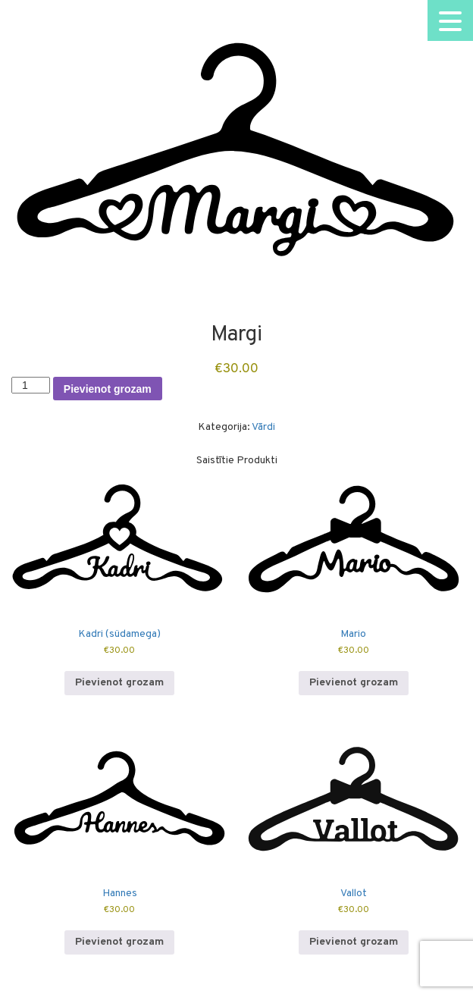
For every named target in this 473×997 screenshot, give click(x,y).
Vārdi (263, 427)
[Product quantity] (30, 385)
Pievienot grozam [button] (119, 682)
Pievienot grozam (108, 389)
